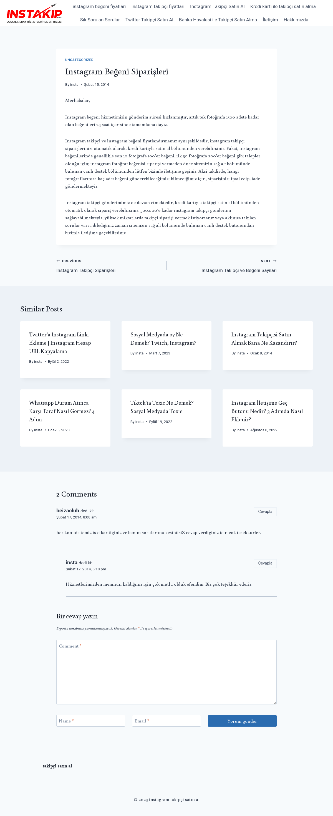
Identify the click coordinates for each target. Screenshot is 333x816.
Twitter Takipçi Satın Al (149, 19)
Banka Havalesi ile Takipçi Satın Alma (218, 19)
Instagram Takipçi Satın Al (217, 6)
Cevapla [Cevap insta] (265, 563)
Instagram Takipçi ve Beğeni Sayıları (224, 265)
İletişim (270, 19)
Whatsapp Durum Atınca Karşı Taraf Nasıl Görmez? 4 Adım (62, 411)
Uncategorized (79, 60)
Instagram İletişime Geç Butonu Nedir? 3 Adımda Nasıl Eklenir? (267, 411)
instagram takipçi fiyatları (158, 6)
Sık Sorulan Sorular (100, 19)
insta (74, 84)
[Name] (90, 721)
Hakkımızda (296, 19)
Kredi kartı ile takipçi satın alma (283, 6)
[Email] (166, 721)
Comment (70, 646)
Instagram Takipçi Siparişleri (109, 265)
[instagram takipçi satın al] (34, 13)
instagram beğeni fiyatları (99, 6)
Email (142, 721)
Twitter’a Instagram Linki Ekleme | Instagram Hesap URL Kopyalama (60, 342)
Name (66, 721)
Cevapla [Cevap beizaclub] (265, 511)
